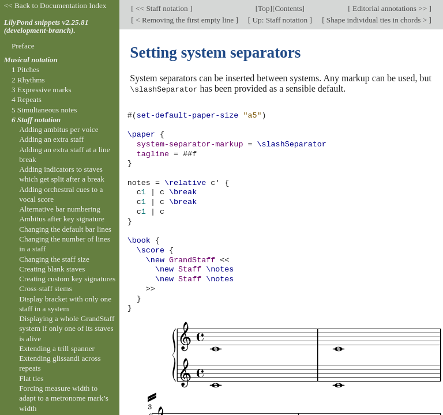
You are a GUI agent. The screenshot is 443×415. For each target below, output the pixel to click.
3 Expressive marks (42, 89)
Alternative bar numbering (59, 209)
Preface (23, 46)
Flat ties (31, 378)
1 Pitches (25, 69)
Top (263, 8)
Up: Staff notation (279, 20)
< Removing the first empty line (185, 20)
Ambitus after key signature (61, 218)
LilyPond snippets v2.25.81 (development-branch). (46, 26)
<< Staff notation (162, 8)
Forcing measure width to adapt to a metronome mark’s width (63, 398)
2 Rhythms (28, 80)
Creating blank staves (52, 269)
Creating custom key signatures (67, 278)
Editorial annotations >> (390, 8)
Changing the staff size (54, 259)
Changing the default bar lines (65, 229)
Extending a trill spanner (57, 348)
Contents (288, 8)
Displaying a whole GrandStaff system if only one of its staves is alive (66, 328)
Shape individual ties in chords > (377, 20)
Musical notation (31, 59)
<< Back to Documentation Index (55, 5)
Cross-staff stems (45, 288)
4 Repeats (27, 99)
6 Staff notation (36, 119)
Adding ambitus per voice (58, 129)
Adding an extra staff (51, 139)
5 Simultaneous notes (44, 109)
